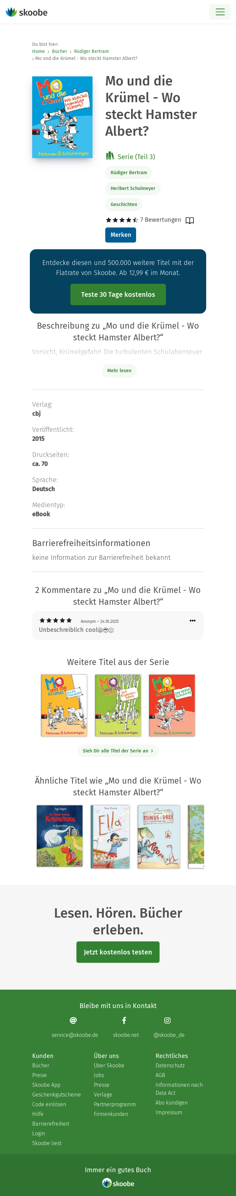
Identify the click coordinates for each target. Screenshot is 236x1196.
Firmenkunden (111, 1114)
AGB (160, 1075)
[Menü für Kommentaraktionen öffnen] (193, 620)
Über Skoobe (109, 1065)
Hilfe (38, 1114)
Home (38, 51)
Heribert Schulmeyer (133, 188)
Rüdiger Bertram (91, 51)
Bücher (59, 51)
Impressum (169, 1112)
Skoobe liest (46, 1143)
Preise (39, 1075)
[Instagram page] (169, 1027)
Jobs (99, 1075)
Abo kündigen (172, 1103)
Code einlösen (49, 1104)
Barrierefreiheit (50, 1124)
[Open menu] (220, 12)
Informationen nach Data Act (179, 1089)
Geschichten (124, 204)
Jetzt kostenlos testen (118, 952)
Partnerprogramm (115, 1104)
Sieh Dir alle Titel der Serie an (118, 751)
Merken (121, 235)
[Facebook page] (125, 1027)
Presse (102, 1085)
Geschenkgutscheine (56, 1094)
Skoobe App (46, 1085)
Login (38, 1133)
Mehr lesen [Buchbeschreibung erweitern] (119, 371)
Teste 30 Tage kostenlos (118, 294)
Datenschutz (170, 1065)
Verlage (103, 1094)
